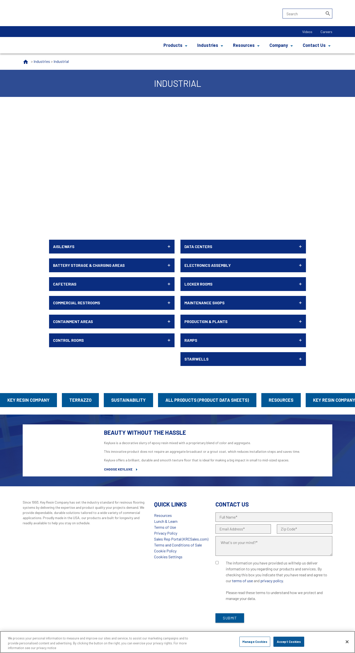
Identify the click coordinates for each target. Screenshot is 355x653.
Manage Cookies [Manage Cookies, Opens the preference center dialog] (254, 641)
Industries (207, 45)
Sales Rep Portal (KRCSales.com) (181, 539)
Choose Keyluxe (118, 469)
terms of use (242, 580)
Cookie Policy (165, 550)
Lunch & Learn (166, 521)
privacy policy (271, 580)
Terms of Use (165, 527)
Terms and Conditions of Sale (178, 545)
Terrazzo (80, 400)
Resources (244, 45)
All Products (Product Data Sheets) (207, 400)
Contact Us (314, 45)
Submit (230, 618)
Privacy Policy (165, 533)
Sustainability (128, 400)
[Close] (347, 641)
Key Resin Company (28, 400)
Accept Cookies (289, 641)
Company (278, 45)
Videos (307, 32)
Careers (326, 32)
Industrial (61, 61)
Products (172, 45)
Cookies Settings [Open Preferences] (168, 556)
